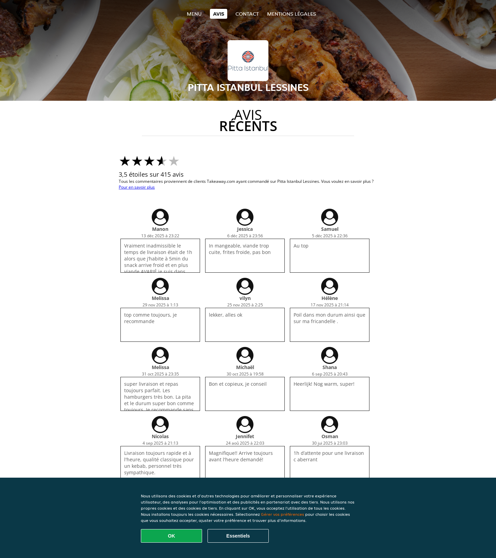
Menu (194, 13)
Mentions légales (291, 13)
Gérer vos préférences (282, 514)
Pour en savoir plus (137, 187)
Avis (218, 13)
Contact (247, 13)
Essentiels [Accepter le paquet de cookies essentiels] (238, 536)
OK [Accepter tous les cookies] (171, 536)
